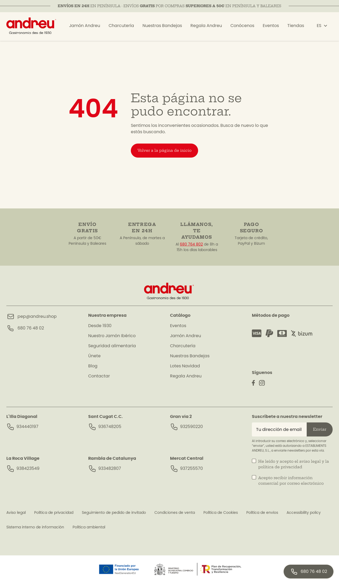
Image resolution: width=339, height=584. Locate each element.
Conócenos (242, 27)
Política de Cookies (220, 513)
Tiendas (295, 27)
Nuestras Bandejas (162, 27)
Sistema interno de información (35, 527)
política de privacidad (280, 467)
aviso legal (310, 461)
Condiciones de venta (174, 513)
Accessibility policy (304, 513)
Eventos (271, 27)
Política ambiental (89, 527)
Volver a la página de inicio (164, 150)
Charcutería (121, 27)
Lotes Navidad (185, 366)
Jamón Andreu (84, 27)
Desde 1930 (99, 326)
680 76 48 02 (30, 328)
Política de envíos (262, 513)
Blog (92, 366)
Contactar (99, 376)
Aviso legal (16, 513)
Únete (94, 356)
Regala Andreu (206, 27)
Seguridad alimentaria (112, 346)
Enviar (319, 429)
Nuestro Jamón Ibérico (112, 336)
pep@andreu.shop (37, 316)
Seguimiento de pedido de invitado (114, 513)
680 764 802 (191, 244)
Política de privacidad (53, 513)
